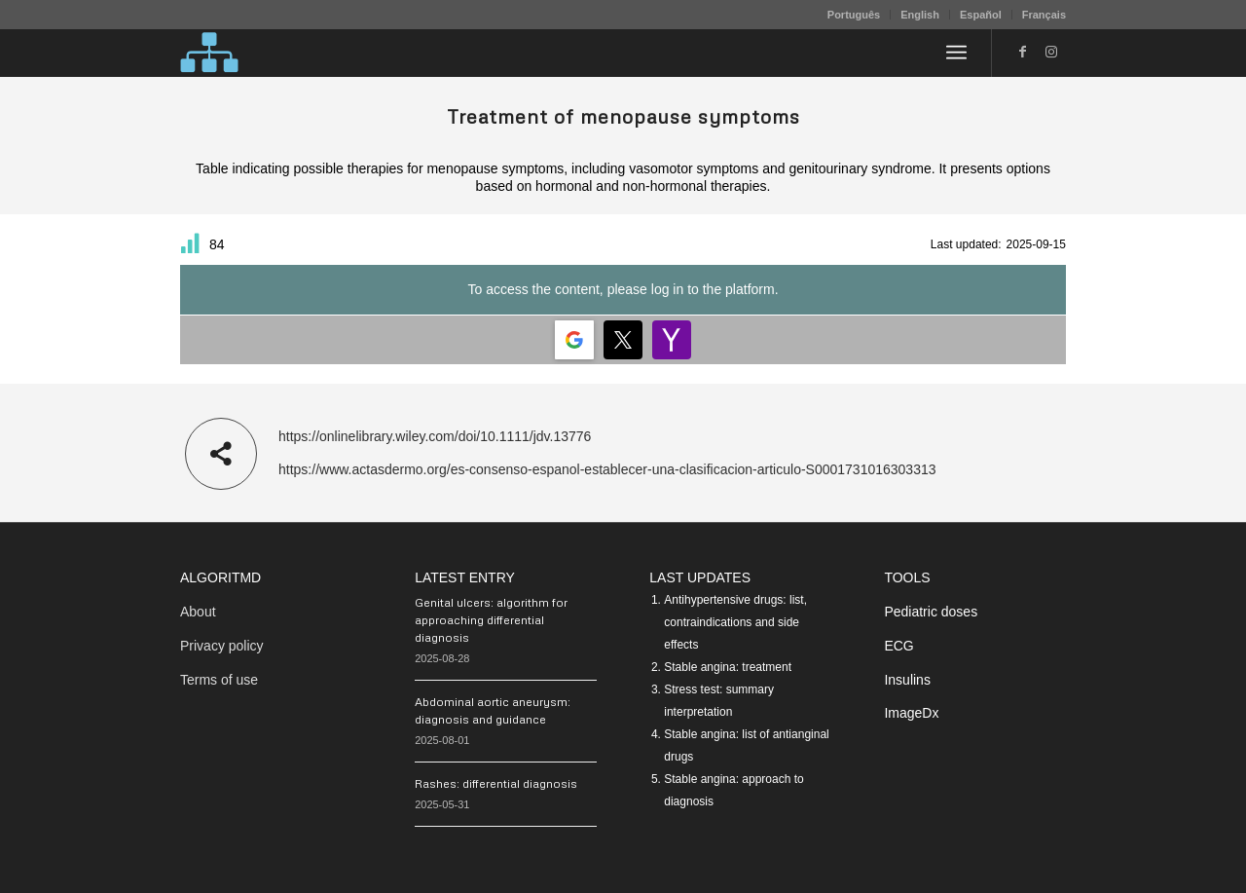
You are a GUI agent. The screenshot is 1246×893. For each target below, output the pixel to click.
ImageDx (911, 713)
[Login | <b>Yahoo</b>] (671, 339)
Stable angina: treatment (727, 667)
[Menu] (956, 52)
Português (853, 14)
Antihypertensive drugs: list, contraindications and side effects (735, 622)
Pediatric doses (930, 611)
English (919, 14)
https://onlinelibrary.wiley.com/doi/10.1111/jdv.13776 (434, 436)
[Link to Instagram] (1051, 51)
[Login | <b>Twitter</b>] (623, 339)
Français (1044, 14)
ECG (898, 645)
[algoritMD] (209, 52)
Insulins (907, 680)
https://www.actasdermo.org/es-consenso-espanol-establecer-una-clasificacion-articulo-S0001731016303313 (607, 469)
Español (981, 14)
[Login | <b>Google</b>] (574, 339)
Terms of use (219, 680)
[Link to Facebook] (1022, 51)
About (198, 611)
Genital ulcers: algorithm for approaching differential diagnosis (491, 620)
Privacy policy (222, 645)
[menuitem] (854, 14)
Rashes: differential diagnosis (496, 783)
